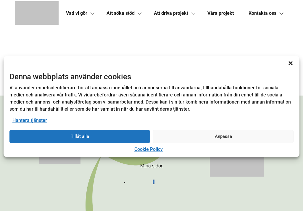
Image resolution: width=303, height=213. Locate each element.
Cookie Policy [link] (148, 149)
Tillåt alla (80, 136)
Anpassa (223, 136)
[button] (291, 63)
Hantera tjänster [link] (29, 120)
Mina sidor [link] (151, 166)
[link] (37, 13)
